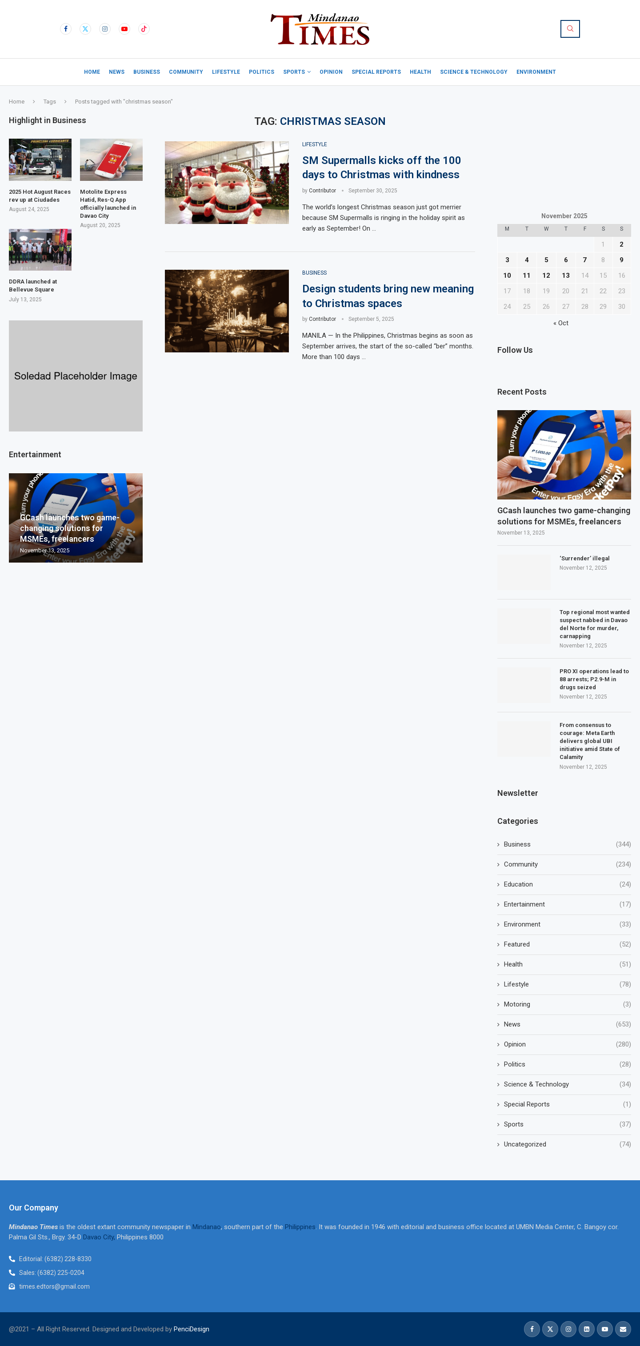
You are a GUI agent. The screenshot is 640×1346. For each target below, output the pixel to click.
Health (420, 72)
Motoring (567, 1004)
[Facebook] (66, 29)
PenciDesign (191, 1329)
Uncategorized (567, 1144)
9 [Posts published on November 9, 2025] (622, 260)
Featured (567, 944)
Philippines (300, 1227)
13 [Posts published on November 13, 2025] (566, 276)
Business (146, 72)
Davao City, (100, 1237)
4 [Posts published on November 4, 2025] (527, 260)
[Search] (570, 29)
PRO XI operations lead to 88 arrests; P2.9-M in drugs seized (594, 679)
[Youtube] (124, 29)
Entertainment (567, 904)
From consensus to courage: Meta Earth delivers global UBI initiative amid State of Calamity (590, 741)
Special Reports (376, 72)
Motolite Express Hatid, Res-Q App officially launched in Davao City (108, 204)
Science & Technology (474, 72)
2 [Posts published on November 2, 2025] (622, 244)
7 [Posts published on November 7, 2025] (585, 260)
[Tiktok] (144, 29)
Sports (294, 72)
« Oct (560, 323)
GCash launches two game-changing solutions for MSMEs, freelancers (563, 516)
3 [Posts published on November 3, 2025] (507, 260)
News (116, 72)
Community (186, 72)
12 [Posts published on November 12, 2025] (546, 276)
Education (567, 884)
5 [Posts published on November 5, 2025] (546, 260)
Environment (536, 72)
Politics (261, 72)
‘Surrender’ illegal (585, 558)
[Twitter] (85, 29)
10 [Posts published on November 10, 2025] (507, 276)
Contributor (322, 191)
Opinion (331, 72)
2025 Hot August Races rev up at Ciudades (40, 195)
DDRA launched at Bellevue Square (33, 285)
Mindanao (206, 1227)
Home (92, 72)
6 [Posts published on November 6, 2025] (566, 260)
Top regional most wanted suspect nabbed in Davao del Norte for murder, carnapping (595, 624)
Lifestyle (226, 72)
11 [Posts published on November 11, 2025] (527, 276)
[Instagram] (105, 29)
